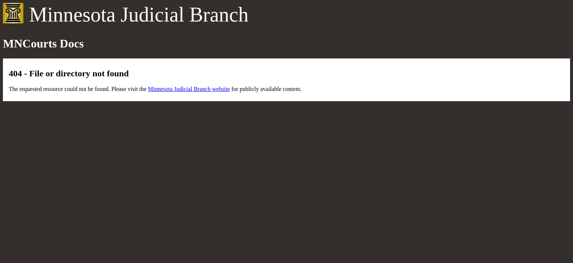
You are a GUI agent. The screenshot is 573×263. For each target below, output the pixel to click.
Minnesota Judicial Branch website (189, 89)
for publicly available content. (265, 89)
